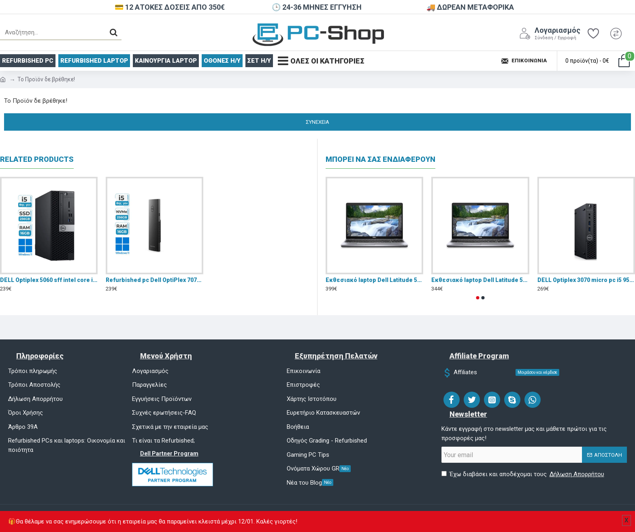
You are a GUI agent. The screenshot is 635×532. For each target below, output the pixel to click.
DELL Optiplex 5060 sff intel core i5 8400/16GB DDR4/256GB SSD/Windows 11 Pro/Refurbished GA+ (49, 280)
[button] (477, 297)
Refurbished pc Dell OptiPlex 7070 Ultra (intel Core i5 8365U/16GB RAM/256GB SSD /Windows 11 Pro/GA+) (154, 280)
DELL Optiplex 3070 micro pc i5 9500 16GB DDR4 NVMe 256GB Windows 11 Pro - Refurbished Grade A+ (586, 280)
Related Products (37, 159)
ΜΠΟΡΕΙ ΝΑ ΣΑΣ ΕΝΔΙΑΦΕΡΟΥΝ (380, 159)
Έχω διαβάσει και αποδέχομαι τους (523, 474)
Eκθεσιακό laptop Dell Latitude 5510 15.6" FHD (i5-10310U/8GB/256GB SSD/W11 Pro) (480, 280)
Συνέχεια (317, 122)
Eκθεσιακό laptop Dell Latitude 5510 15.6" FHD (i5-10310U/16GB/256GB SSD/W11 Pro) (374, 280)
